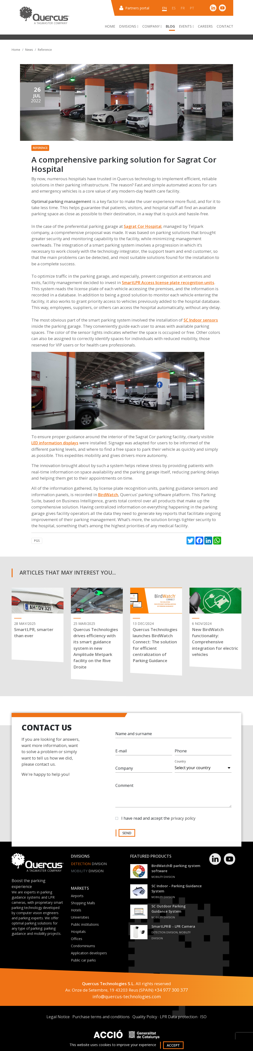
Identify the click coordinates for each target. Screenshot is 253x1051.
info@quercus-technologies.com (126, 996)
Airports (77, 895)
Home (110, 26)
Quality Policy (144, 1016)
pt (192, 8)
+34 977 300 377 (171, 990)
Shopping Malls (83, 903)
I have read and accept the (158, 820)
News (29, 50)
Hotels (76, 910)
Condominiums (83, 945)
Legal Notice (58, 1016)
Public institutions (85, 924)
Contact (225, 26)
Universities (80, 917)
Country (180, 764)
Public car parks (83, 960)
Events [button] (186, 26)
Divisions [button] (128, 26)
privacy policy (183, 820)
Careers (205, 26)
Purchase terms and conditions (101, 1016)
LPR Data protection (178, 1016)
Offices (76, 938)
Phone (181, 753)
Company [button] (152, 26)
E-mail (121, 753)
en (164, 8)
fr (183, 8)
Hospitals (78, 931)
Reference (45, 50)
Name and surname (133, 736)
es (174, 8)
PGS (37, 541)
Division (89, 863)
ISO (203, 1016)
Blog (170, 26)
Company (124, 770)
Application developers (89, 953)
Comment (124, 788)
